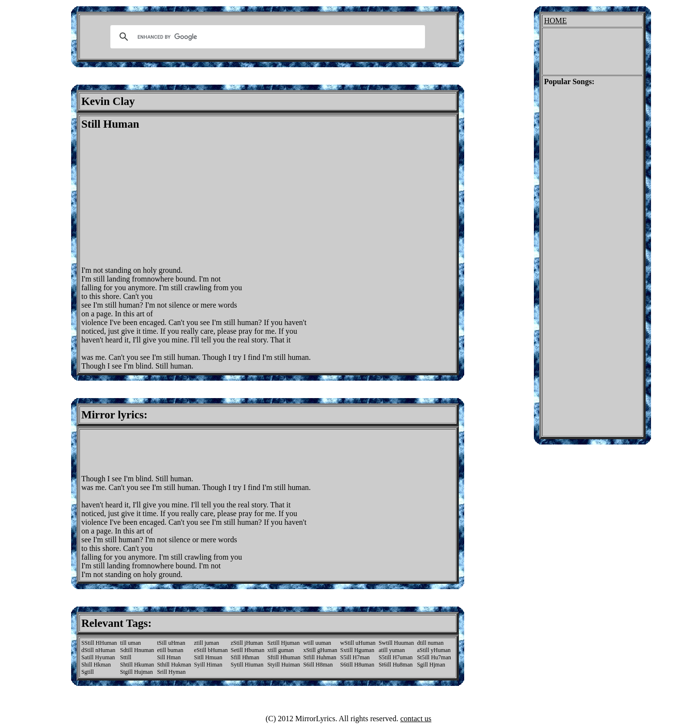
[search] (266, 37)
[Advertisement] (162, 198)
